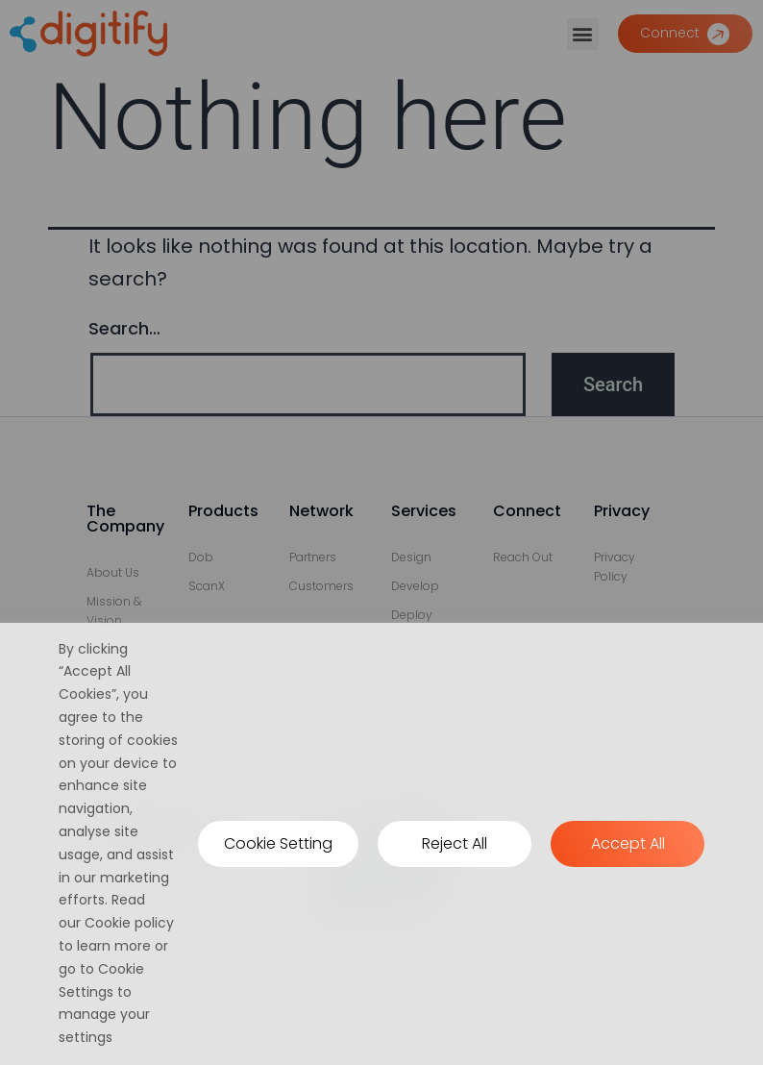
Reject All (454, 843)
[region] (381, 844)
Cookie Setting (278, 843)
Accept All (628, 843)
